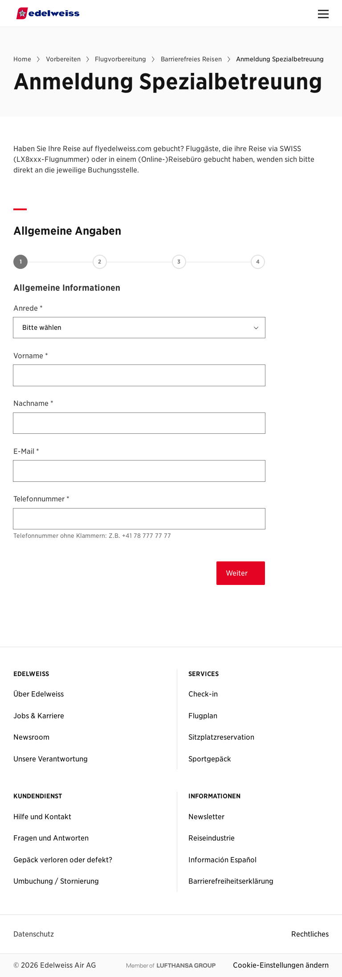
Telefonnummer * (41, 498)
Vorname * (30, 355)
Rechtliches (310, 933)
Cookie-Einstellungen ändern (281, 965)
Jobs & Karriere (38, 715)
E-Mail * (26, 451)
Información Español (222, 859)
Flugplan (202, 715)
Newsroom (31, 737)
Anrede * (28, 308)
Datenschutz (33, 933)
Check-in (203, 693)
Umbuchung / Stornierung (56, 881)
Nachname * (33, 403)
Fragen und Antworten (51, 837)
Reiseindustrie (211, 837)
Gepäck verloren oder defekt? (62, 859)
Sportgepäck (209, 758)
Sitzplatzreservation (221, 737)
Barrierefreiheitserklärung (230, 881)
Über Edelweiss (38, 693)
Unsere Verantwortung (50, 758)
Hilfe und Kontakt (42, 816)
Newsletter (206, 816)
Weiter (237, 573)
